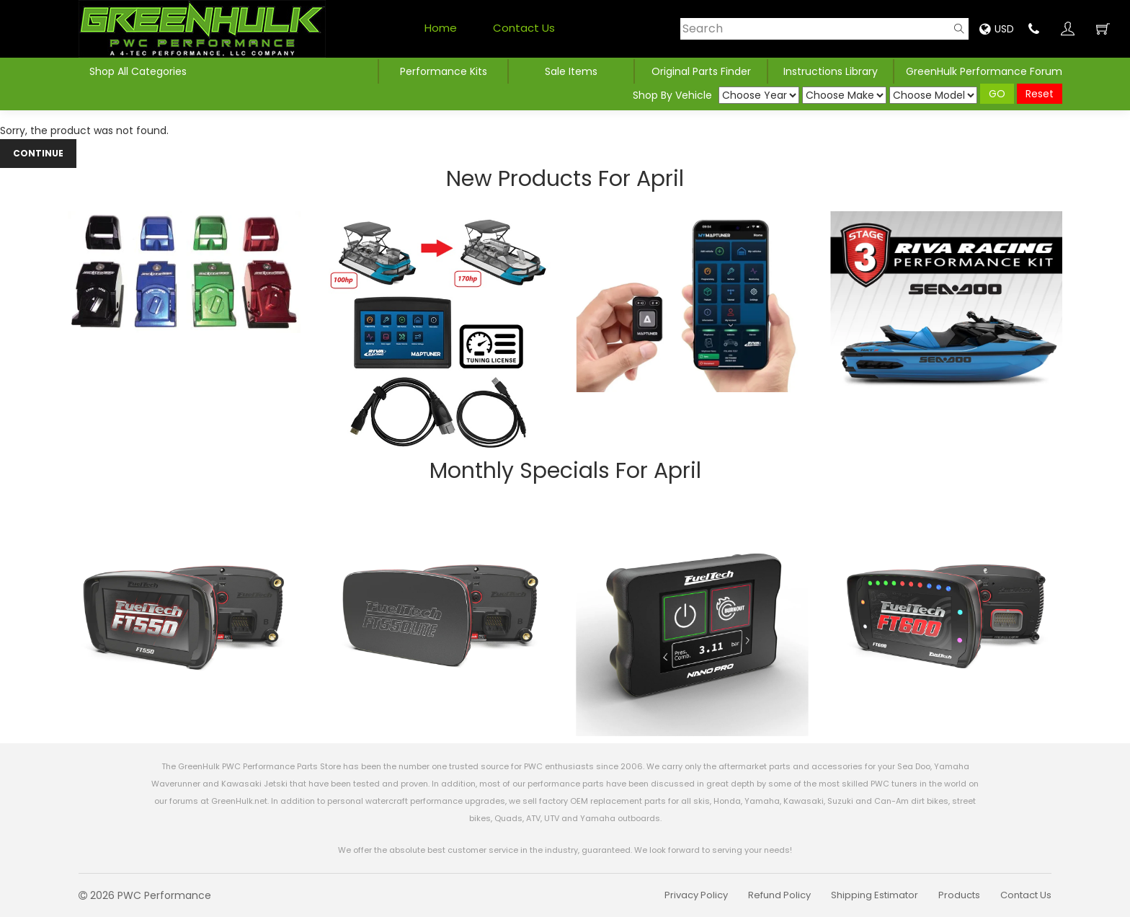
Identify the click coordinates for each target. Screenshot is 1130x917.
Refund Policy (779, 895)
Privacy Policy (696, 895)
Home (440, 27)
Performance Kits (443, 71)
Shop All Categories (138, 71)
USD (996, 28)
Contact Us (524, 27)
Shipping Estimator (874, 895)
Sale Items (571, 71)
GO (997, 94)
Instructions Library (830, 71)
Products (959, 895)
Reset (1040, 94)
